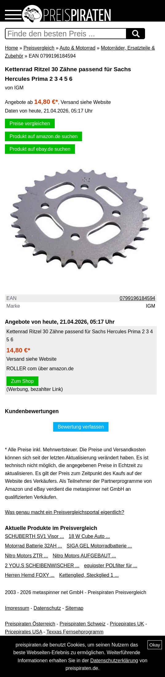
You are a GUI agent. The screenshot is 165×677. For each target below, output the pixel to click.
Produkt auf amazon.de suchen (43, 136)
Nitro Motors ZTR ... (26, 555)
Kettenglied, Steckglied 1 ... (89, 575)
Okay (154, 644)
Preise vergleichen (30, 123)
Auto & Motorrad (78, 48)
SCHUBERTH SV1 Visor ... (34, 536)
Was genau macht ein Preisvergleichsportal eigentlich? (64, 512)
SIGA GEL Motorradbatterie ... (99, 545)
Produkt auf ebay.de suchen (40, 149)
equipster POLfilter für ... (110, 565)
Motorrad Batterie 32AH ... (33, 545)
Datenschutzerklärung (114, 660)
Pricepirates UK (127, 623)
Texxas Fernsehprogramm (75, 631)
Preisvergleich (38, 48)
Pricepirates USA (23, 631)
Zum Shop (22, 381)
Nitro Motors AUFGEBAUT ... (84, 555)
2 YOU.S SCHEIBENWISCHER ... (42, 565)
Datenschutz (47, 608)
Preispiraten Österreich (30, 623)
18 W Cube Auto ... (89, 536)
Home (11, 48)
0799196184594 (137, 298)
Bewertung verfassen (81, 426)
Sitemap (74, 608)
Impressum (17, 608)
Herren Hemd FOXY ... (30, 575)
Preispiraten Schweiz (82, 623)
